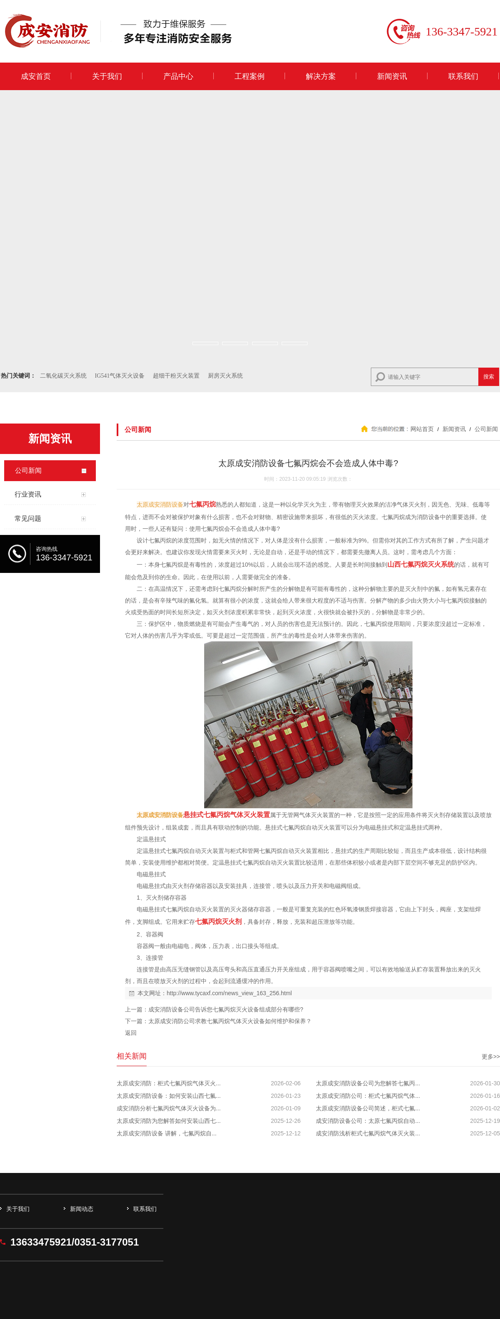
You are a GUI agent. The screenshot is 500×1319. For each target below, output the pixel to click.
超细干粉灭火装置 (176, 376)
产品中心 (178, 76)
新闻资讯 (392, 76)
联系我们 (463, 76)
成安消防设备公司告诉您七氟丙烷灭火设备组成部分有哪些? (225, 1009)
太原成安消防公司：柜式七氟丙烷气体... (368, 1095)
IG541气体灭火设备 (120, 376)
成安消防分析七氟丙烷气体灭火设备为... (169, 1108)
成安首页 (36, 76)
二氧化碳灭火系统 (63, 376)
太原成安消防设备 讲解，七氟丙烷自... (167, 1133)
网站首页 (422, 429)
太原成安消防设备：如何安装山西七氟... (169, 1095)
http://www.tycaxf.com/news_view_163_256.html (229, 993)
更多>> (491, 1056)
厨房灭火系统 (225, 376)
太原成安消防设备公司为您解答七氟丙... (368, 1083)
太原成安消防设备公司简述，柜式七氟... (368, 1108)
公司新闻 (485, 429)
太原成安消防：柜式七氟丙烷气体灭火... (169, 1083)
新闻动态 (81, 1209)
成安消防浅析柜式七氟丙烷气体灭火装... (368, 1133)
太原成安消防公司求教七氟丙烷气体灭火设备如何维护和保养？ (230, 1021)
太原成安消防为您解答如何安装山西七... (169, 1120)
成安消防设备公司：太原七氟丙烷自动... (368, 1120)
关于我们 (107, 76)
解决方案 (321, 76)
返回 (131, 1032)
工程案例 (250, 76)
